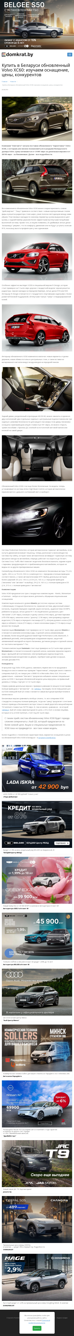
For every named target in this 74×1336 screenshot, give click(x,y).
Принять (37, 1328)
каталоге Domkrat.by (47, 737)
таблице (5, 710)
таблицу (37, 689)
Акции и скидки (62, 1318)
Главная (4, 81)
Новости (13, 81)
